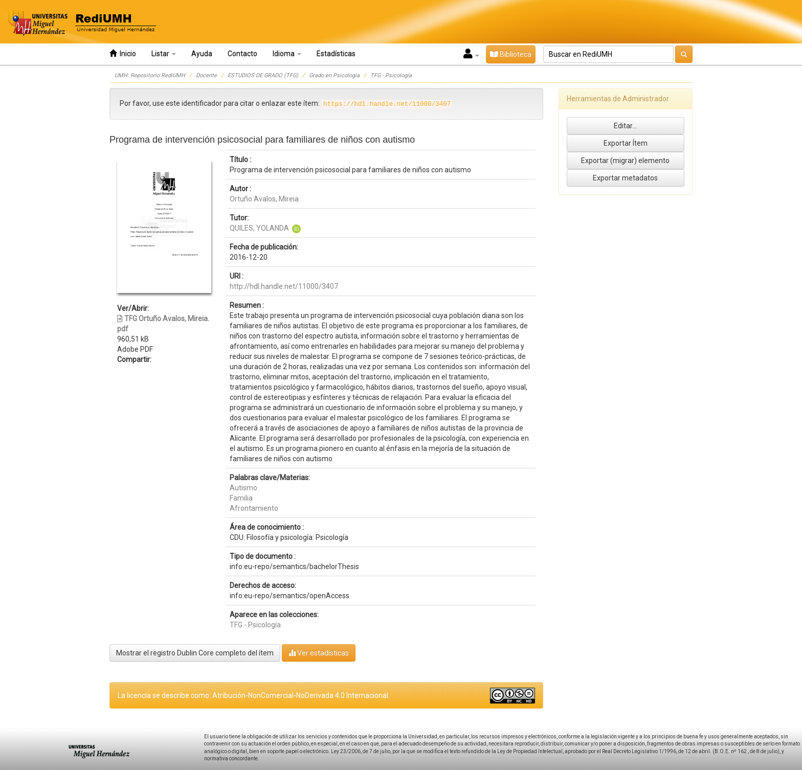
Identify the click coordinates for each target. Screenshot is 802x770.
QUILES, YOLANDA (259, 228)
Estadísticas (336, 54)
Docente (206, 75)
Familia (241, 498)
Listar (163, 54)
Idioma (287, 54)
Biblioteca (510, 54)
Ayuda (201, 54)
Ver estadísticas (318, 652)
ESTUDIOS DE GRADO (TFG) (263, 75)
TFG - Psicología (391, 75)
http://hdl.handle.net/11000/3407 (284, 286)
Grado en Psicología (334, 75)
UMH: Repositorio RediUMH (150, 75)
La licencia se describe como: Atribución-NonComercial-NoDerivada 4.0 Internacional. (254, 695)
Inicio (122, 53)
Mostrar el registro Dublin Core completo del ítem (195, 653)
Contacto (242, 54)
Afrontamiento (254, 508)
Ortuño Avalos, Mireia (264, 199)
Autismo (243, 488)
